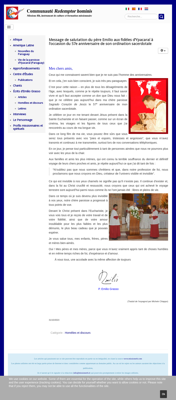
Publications (25, 80)
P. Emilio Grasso (108, 289)
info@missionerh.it (82, 373)
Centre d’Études (23, 74)
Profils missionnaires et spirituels (28, 127)
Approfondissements (26, 68)
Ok (163, 394)
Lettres (22, 108)
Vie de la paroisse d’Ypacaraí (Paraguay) (31, 61)
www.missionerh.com (133, 359)
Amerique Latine (23, 45)
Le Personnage (22, 120)
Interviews (19, 114)
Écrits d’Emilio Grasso (26, 91)
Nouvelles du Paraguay (26, 52)
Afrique (17, 39)
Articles (22, 97)
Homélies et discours (30, 103)
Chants (17, 85)
